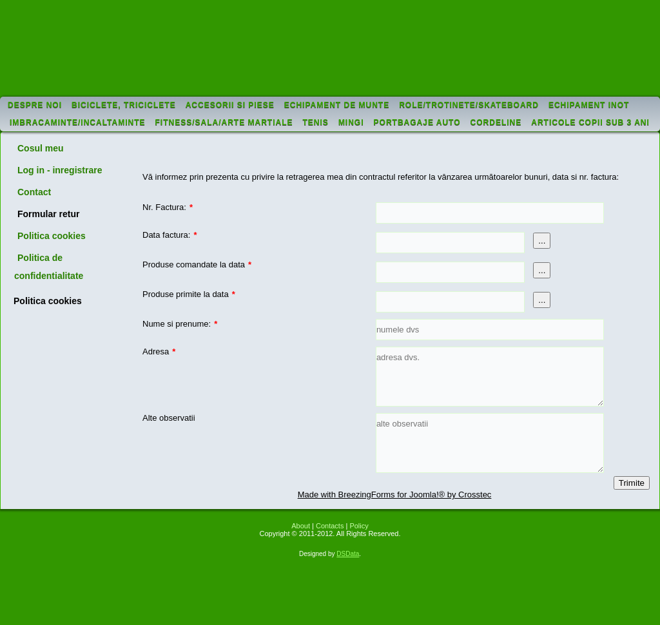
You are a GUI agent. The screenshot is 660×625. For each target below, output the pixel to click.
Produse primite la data (188, 294)
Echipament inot (588, 105)
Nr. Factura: (167, 207)
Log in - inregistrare (59, 170)
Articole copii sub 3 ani (590, 122)
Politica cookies (51, 236)
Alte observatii (168, 418)
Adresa (158, 351)
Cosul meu (40, 148)
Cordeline (496, 122)
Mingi (351, 122)
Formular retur (48, 214)
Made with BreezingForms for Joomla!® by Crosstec (395, 494)
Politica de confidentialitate (48, 267)
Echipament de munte (336, 105)
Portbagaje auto (417, 122)
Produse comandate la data (196, 264)
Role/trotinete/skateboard (469, 105)
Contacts (330, 526)
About (300, 526)
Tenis (316, 122)
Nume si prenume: (179, 324)
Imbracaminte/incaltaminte (78, 122)
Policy (358, 526)
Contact (34, 192)
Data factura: (169, 235)
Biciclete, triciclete (124, 105)
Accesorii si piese (230, 105)
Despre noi (35, 105)
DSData (347, 553)
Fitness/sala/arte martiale (224, 122)
